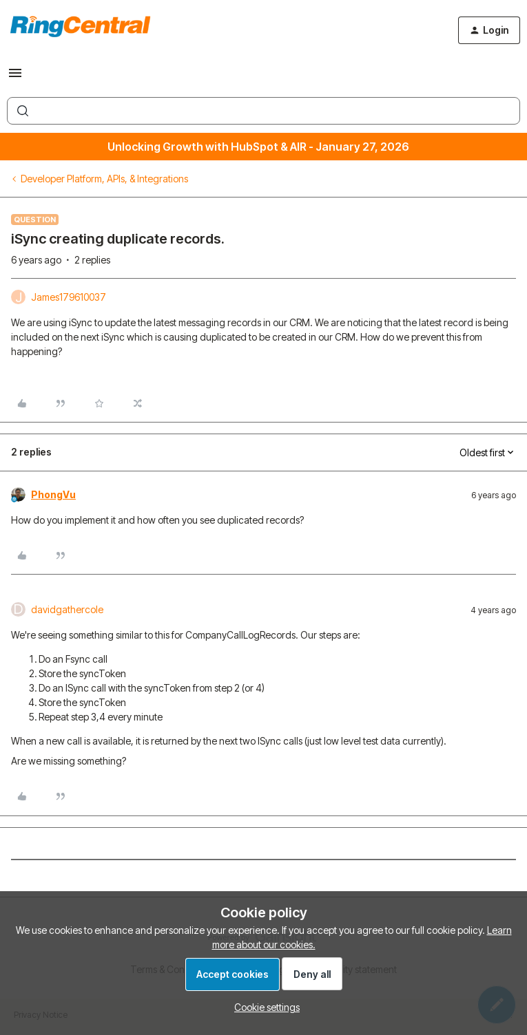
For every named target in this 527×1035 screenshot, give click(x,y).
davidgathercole (67, 609)
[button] (15, 77)
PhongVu (53, 494)
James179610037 (68, 297)
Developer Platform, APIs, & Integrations (104, 178)
